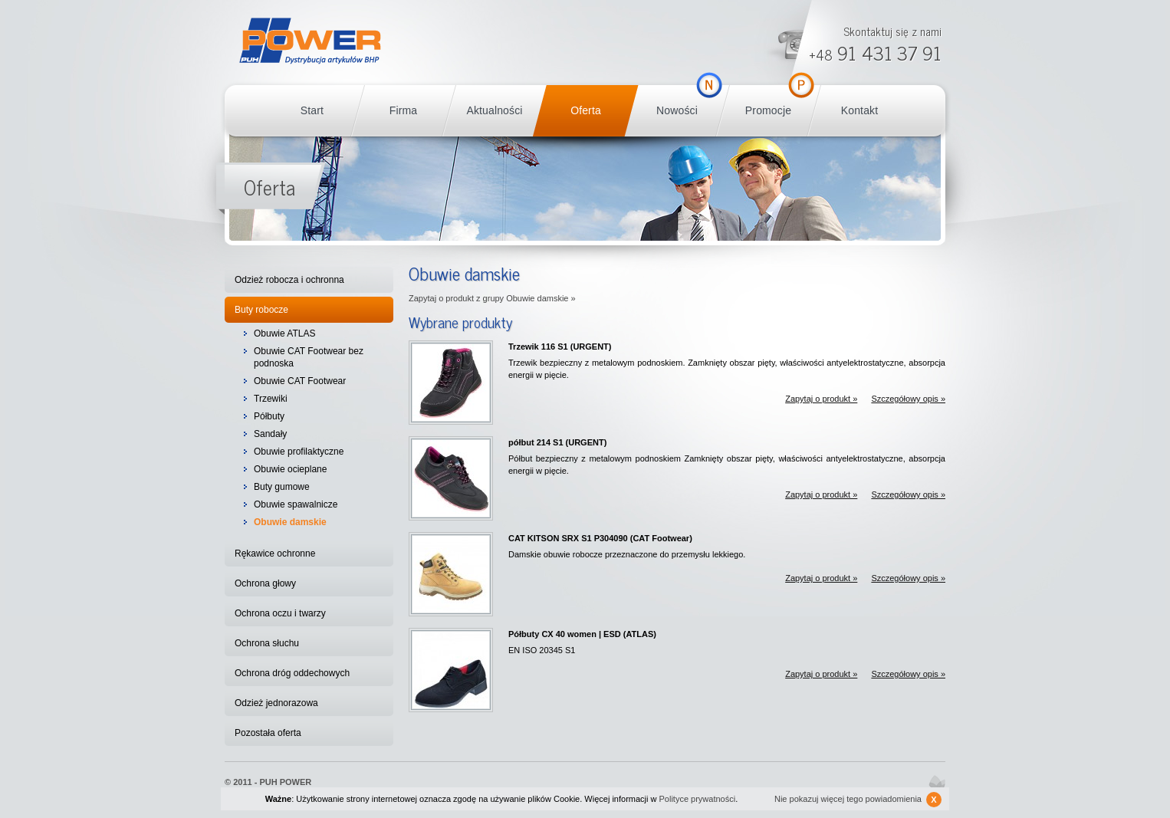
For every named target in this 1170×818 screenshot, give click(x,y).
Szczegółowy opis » (908, 398)
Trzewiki (271, 398)
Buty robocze (261, 309)
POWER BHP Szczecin (310, 41)
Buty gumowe (282, 486)
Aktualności (494, 110)
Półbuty (269, 416)
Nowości (677, 110)
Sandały (270, 434)
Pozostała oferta (268, 733)
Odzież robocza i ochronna (289, 279)
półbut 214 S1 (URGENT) (557, 442)
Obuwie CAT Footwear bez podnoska (308, 357)
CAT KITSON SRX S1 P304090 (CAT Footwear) (600, 538)
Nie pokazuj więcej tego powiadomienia (858, 799)
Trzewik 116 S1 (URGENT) (560, 346)
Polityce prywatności (697, 798)
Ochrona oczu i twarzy (280, 613)
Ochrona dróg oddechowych (292, 673)
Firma (403, 110)
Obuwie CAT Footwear (300, 381)
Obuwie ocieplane (290, 469)
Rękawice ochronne (275, 553)
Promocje (768, 110)
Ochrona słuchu (267, 643)
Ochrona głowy (265, 583)
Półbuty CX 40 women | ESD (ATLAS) (582, 634)
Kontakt (859, 110)
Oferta (585, 110)
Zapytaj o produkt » (821, 398)
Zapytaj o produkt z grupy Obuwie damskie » (492, 298)
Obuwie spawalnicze (295, 504)
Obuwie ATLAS (284, 333)
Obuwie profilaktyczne (298, 451)
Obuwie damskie (290, 522)
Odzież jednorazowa (276, 703)
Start (312, 110)
